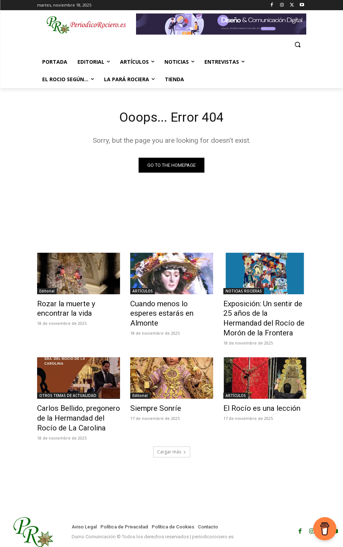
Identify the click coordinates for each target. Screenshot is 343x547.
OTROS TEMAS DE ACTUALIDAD (67, 381)
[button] (297, 44)
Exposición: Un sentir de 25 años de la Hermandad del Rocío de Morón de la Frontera (264, 312)
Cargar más (171, 433)
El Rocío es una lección (254, 393)
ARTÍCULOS (142, 292)
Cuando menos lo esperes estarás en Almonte (166, 308)
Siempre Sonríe (151, 393)
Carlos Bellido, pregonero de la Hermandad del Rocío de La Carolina (78, 401)
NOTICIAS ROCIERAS (244, 292)
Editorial (47, 292)
